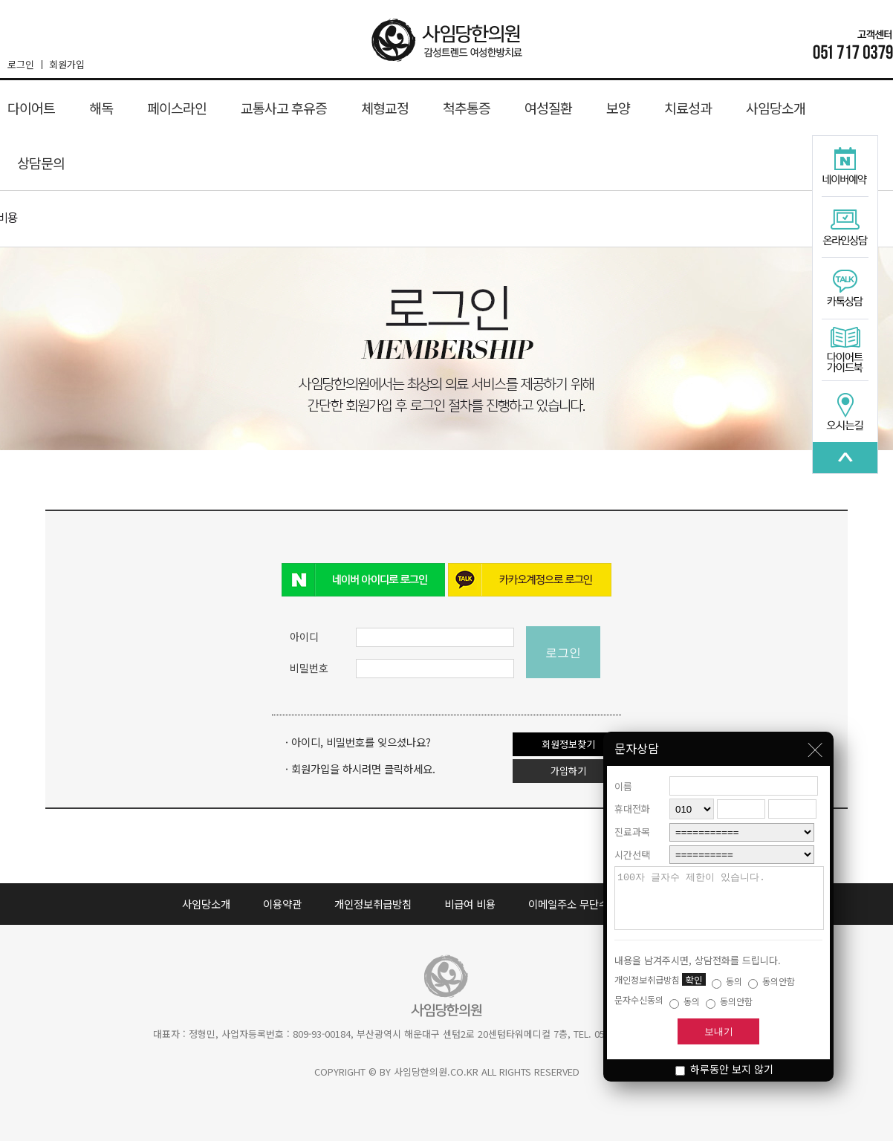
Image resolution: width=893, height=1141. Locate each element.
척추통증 (466, 107)
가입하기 (568, 771)
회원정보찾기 (568, 744)
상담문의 (41, 162)
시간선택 (632, 843)
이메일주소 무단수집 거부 (584, 903)
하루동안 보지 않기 (724, 1069)
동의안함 (771, 981)
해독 (101, 107)
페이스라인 (177, 107)
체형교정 (385, 107)
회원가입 (67, 64)
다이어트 (31, 107)
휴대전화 (632, 797)
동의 (727, 981)
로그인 (24, 64)
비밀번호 (309, 667)
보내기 (718, 1031)
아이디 (304, 636)
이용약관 (282, 903)
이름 (623, 775)
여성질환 (548, 107)
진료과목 (632, 820)
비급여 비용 (470, 903)
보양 (618, 107)
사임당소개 (775, 107)
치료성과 (688, 107)
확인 (694, 979)
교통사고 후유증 (284, 107)
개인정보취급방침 (373, 903)
